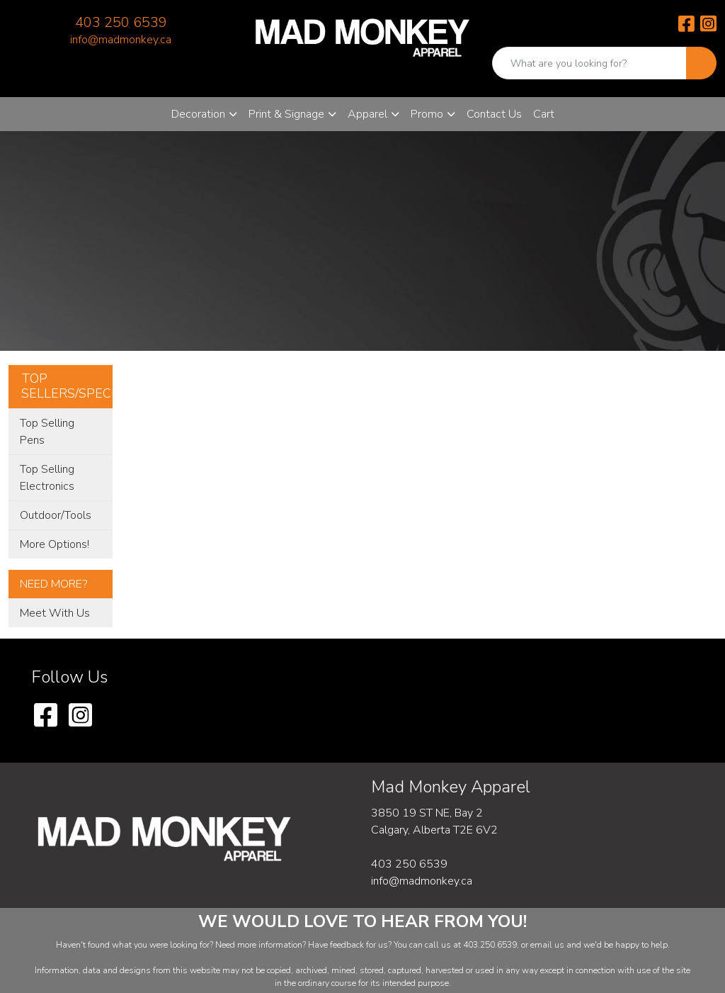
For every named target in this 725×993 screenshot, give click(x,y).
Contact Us (494, 114)
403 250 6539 (121, 22)
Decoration (198, 114)
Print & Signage (286, 114)
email (542, 944)
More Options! (54, 544)
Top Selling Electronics (47, 477)
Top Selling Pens (47, 431)
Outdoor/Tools (55, 515)
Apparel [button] (367, 114)
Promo (427, 114)
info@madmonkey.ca (120, 39)
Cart (543, 114)
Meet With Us (55, 613)
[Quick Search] (589, 63)
